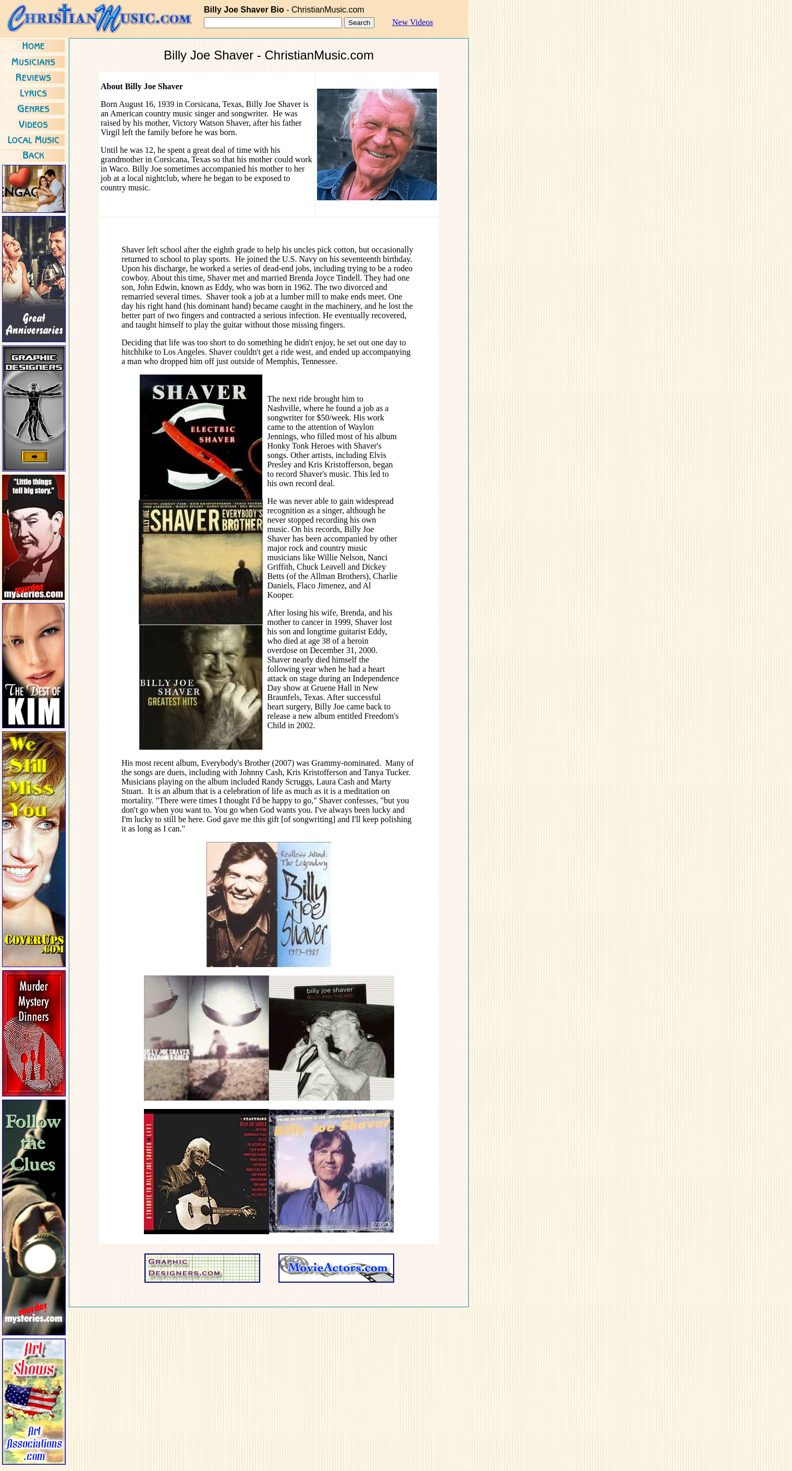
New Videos (412, 22)
